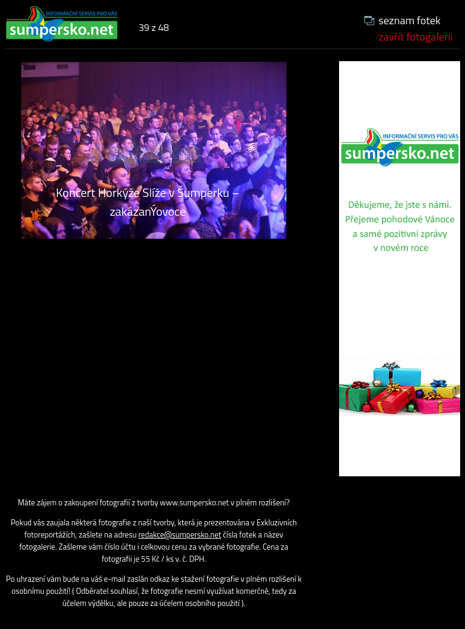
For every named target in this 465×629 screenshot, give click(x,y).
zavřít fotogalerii (415, 36)
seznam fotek (409, 20)
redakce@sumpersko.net (180, 534)
